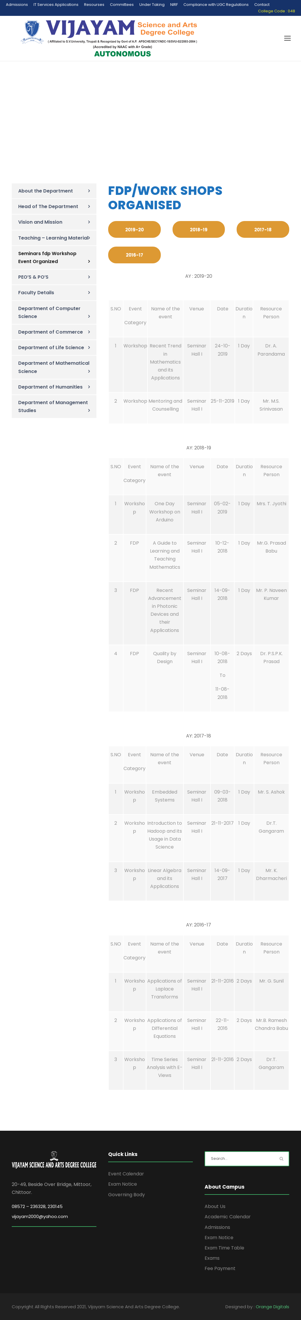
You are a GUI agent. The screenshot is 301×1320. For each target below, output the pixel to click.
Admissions (17, 4)
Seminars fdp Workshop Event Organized (47, 257)
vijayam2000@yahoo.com (40, 1216)
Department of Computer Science (49, 312)
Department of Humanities (50, 387)
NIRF (174, 4)
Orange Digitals (272, 1307)
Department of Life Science (51, 347)
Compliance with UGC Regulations (216, 4)
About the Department (45, 191)
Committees (122, 4)
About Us (215, 1206)
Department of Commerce (50, 332)
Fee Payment (220, 1268)
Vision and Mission (40, 222)
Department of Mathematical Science (53, 367)
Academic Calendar (228, 1216)
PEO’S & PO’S (33, 277)
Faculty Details (36, 292)
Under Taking (152, 4)
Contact (262, 4)
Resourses (94, 4)
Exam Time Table (224, 1247)
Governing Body (126, 1194)
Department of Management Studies (53, 406)
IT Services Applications (56, 4)
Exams (212, 1258)
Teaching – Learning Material (53, 238)
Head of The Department (48, 206)
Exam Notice (122, 1184)
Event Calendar (126, 1173)
